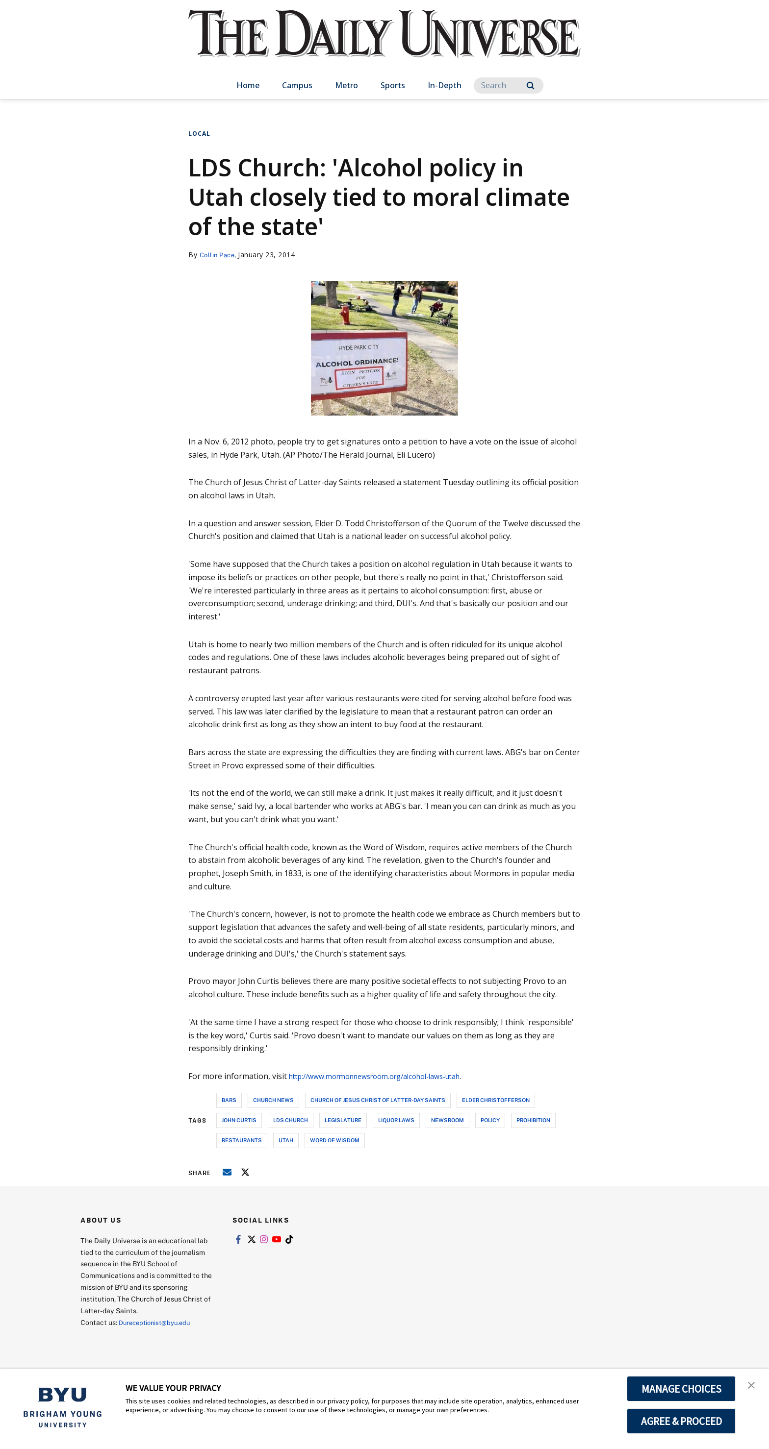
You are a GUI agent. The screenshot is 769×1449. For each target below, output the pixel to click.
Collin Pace (219, 254)
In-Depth (444, 85)
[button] (753, 1386)
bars (229, 1100)
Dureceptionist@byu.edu (158, 1322)
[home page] (384, 44)
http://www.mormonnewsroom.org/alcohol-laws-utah (387, 1076)
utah (286, 1140)
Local (199, 133)
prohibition (533, 1120)
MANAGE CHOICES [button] (681, 1389)
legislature (343, 1120)
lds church (290, 1120)
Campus (297, 85)
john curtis (239, 1120)
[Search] (508, 85)
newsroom (447, 1120)
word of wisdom (334, 1140)
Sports (393, 85)
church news (273, 1100)
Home (247, 85)
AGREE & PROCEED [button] (681, 1421)
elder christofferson (496, 1100)
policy (490, 1120)
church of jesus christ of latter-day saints (377, 1100)
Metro (346, 85)
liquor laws (396, 1120)
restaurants (242, 1140)
